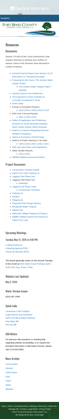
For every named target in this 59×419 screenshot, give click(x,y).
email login (39, 415)
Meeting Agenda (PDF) (17, 248)
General (9, 368)
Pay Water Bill (12, 321)
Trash (8, 381)
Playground (17, 200)
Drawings (23, 183)
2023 (34, 144)
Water (8, 385)
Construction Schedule (29, 190)
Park (8, 376)
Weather (9, 389)
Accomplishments (21, 406)
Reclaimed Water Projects (24, 207)
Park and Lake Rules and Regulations (29, 147)
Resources (42, 406)
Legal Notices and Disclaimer (19, 314)
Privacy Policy (45, 409)
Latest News (11, 372)
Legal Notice (33, 409)
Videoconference (14, 245)
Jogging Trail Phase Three (24, 186)
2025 (21, 144)
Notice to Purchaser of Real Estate (28, 137)
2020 (34, 110)
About (10, 406)
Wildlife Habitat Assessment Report (28, 157)
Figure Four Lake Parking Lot (25, 173)
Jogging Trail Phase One (23, 176)
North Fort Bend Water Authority (20, 318)
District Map (17, 103)
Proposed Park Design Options (26, 203)
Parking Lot (17, 193)
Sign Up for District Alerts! (29, 8)
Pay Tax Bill (11, 324)
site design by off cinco (24, 415)
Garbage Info (13, 409)
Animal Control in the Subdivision (27, 93)
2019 (40, 110)
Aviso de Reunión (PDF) (18, 252)
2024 (27, 144)
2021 (27, 110)
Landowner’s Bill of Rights (18, 311)
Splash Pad (17, 210)
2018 (46, 110)
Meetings (33, 406)
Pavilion (16, 196)
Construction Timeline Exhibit (25, 170)
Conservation (12, 364)
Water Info (52, 406)
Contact (23, 409)
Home (4, 406)
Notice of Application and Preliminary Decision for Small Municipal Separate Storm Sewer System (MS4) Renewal (29, 123)
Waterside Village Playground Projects (29, 213)
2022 (21, 110)
